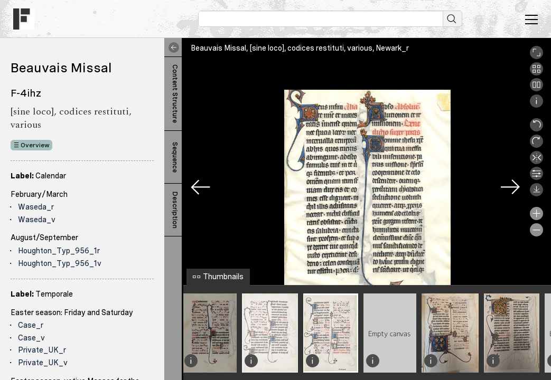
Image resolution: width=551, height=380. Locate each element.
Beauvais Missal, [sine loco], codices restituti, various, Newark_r (300, 48)
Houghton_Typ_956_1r (59, 250)
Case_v (31, 338)
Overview (35, 145)
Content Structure (175, 93)
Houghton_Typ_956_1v (59, 263)
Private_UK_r (42, 350)
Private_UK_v (43, 362)
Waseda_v (36, 219)
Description (175, 210)
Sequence (175, 157)
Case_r (30, 325)
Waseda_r (36, 207)
